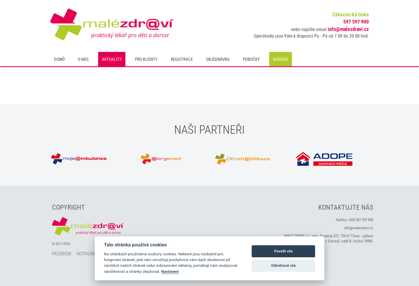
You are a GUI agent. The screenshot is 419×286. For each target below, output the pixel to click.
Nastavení (170, 271)
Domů (59, 59)
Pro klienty (146, 59)
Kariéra (280, 59)
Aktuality (112, 59)
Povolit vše (283, 251)
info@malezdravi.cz (348, 29)
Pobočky (251, 59)
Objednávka (218, 59)
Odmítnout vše (283, 265)
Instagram (87, 253)
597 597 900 (356, 21)
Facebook (62, 253)
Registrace (182, 59)
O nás (83, 59)
